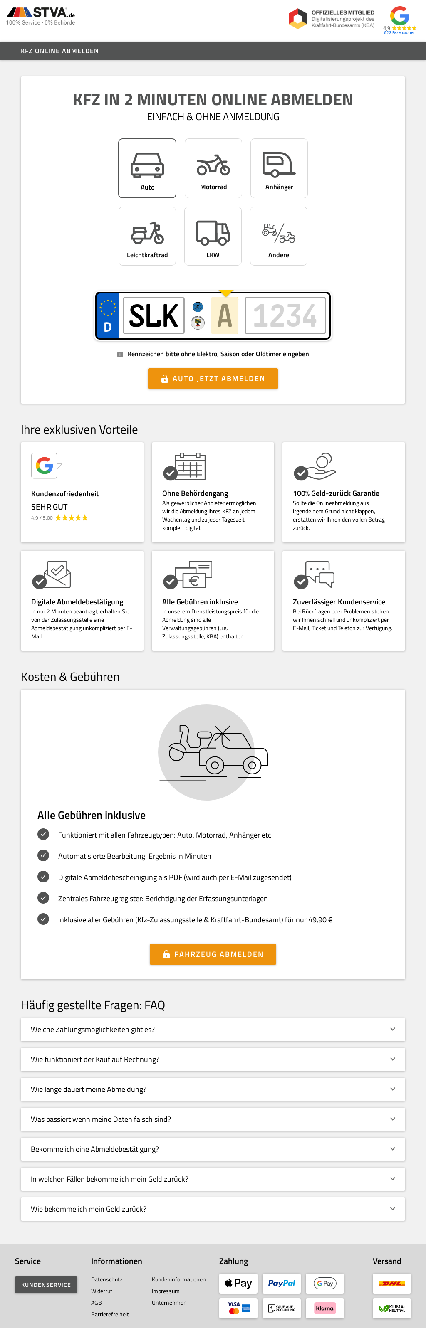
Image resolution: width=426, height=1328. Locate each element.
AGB (96, 1302)
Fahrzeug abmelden (219, 954)
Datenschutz (106, 1279)
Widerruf (101, 1290)
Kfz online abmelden (60, 51)
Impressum (166, 1290)
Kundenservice (46, 1284)
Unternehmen (169, 1302)
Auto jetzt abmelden (219, 378)
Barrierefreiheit (110, 1314)
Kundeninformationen (179, 1279)
